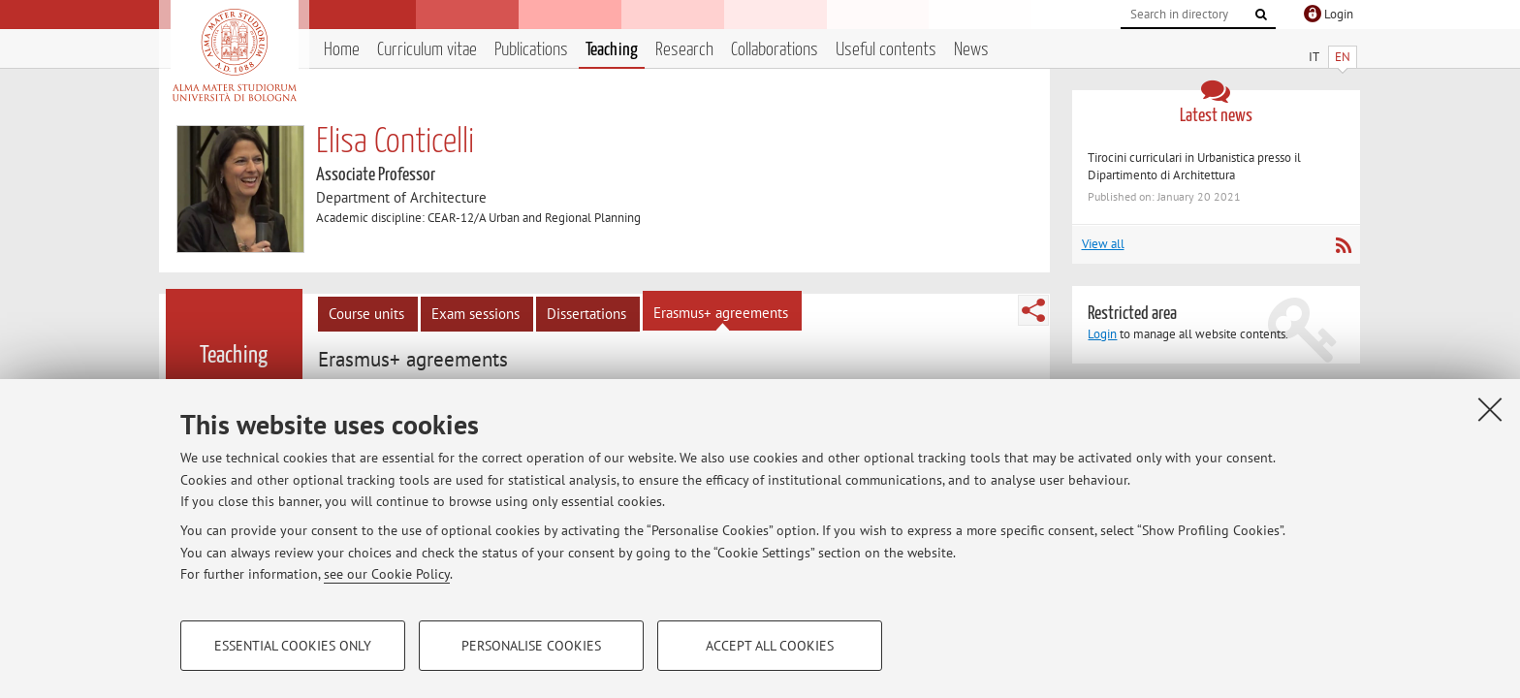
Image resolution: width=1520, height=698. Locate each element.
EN (1342, 56)
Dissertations (586, 313)
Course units (366, 313)
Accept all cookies (770, 645)
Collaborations (774, 50)
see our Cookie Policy (387, 574)
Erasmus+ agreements (720, 312)
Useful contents (886, 50)
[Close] (1489, 409)
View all (1103, 244)
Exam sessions (475, 313)
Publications (531, 50)
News (971, 50)
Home (342, 50)
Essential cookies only (292, 645)
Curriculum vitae (427, 50)
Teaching (612, 50)
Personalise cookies (531, 645)
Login (1102, 334)
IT (1314, 56)
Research (684, 50)
